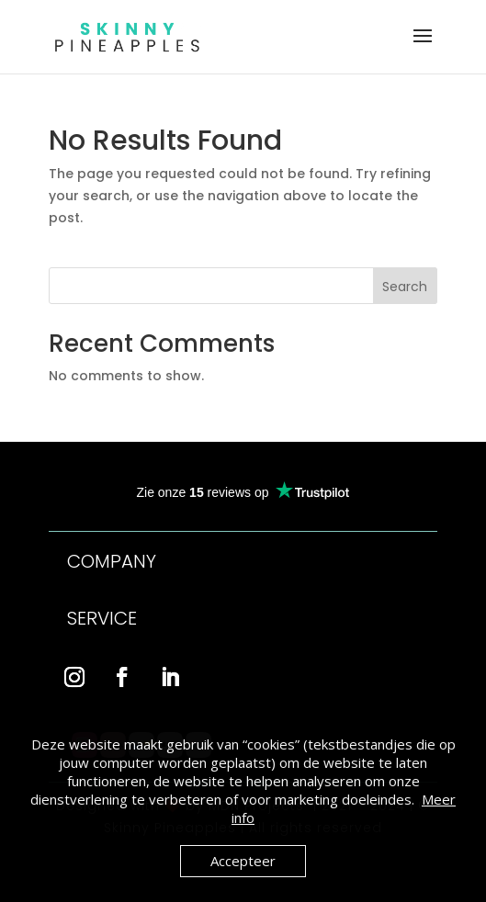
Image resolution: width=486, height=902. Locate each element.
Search (404, 286)
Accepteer (243, 860)
